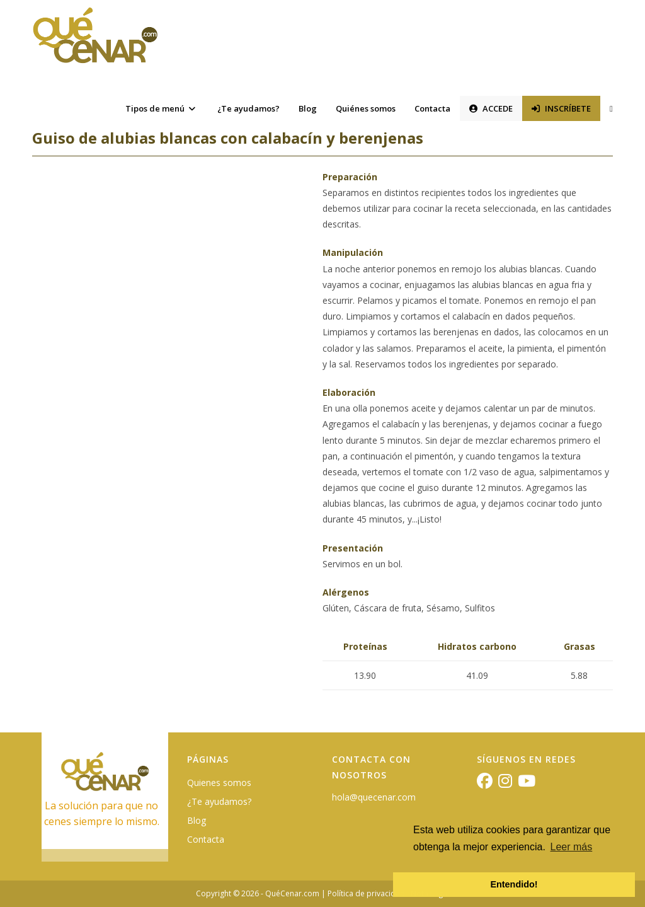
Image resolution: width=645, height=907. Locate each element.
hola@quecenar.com (374, 797)
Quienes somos (219, 783)
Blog (196, 820)
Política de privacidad (366, 893)
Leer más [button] (572, 846)
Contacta (205, 839)
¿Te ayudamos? (219, 801)
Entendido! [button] (513, 884)
